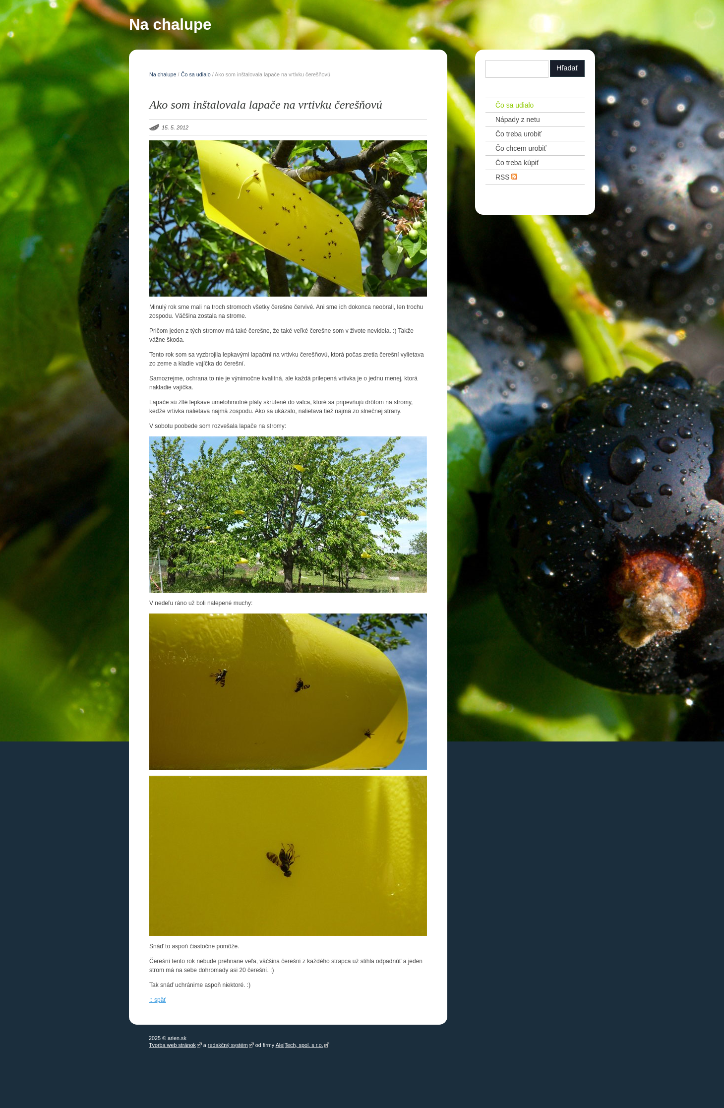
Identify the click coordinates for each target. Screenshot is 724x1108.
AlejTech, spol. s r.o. (299, 1045)
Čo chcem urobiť (520, 148)
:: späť (157, 999)
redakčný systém (228, 1045)
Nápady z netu (517, 119)
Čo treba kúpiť (517, 163)
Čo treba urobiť (518, 134)
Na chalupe (170, 26)
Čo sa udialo (196, 74)
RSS (506, 177)
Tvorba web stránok (172, 1045)
